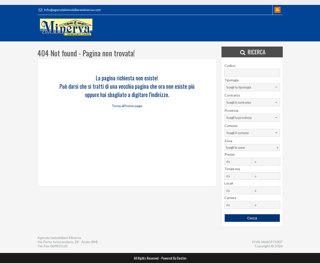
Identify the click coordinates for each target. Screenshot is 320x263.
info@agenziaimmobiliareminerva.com (69, 10)
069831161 (59, 246)
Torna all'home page (127, 106)
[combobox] (252, 87)
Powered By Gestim (173, 258)
